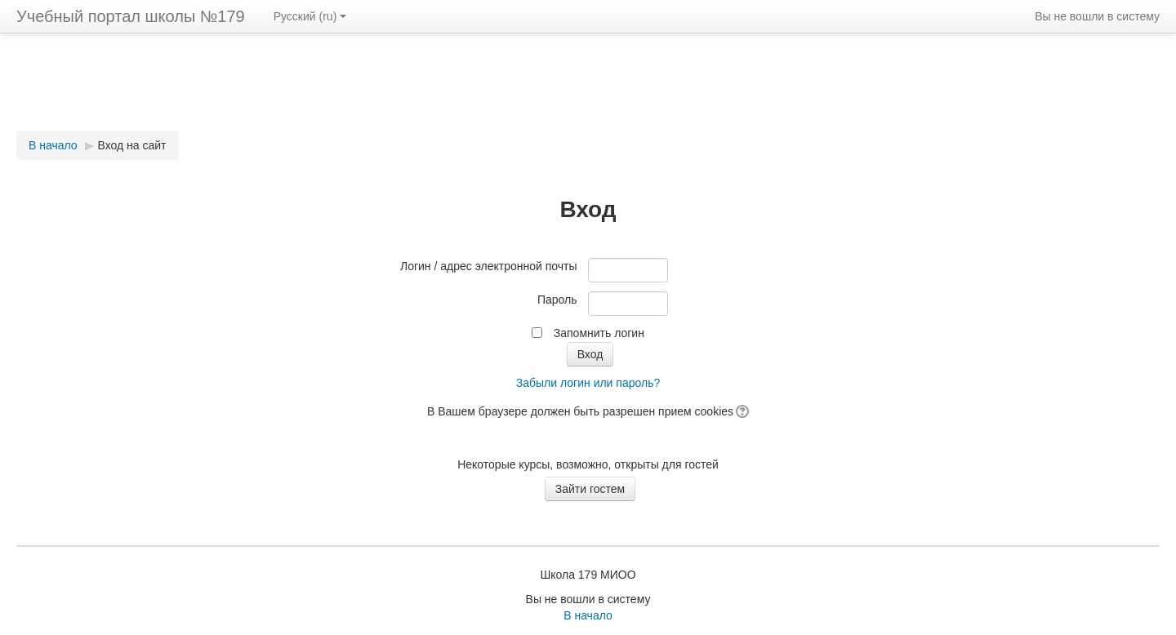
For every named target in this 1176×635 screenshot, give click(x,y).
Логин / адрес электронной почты (488, 266)
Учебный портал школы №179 (130, 16)
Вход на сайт (132, 145)
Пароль (557, 299)
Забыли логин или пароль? (588, 382)
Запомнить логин (599, 333)
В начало (53, 145)
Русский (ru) (310, 16)
